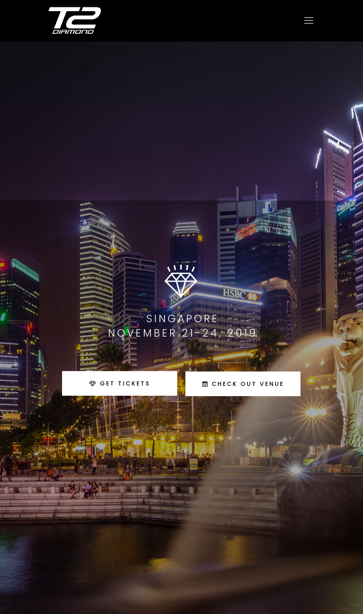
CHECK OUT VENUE (243, 384)
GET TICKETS (119, 383)
